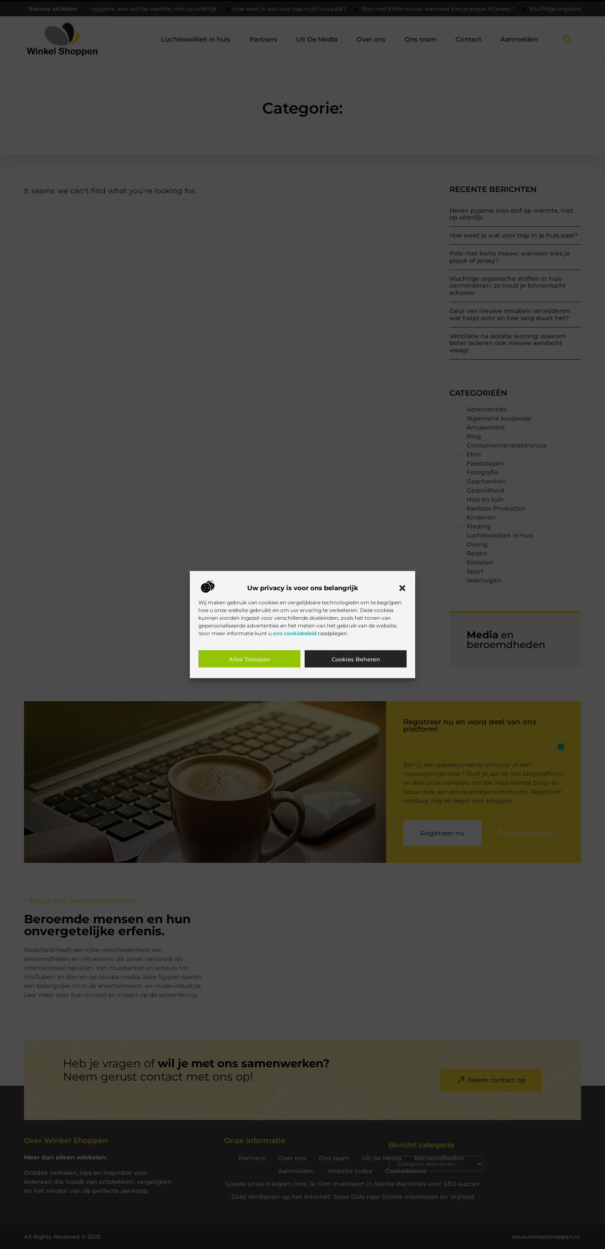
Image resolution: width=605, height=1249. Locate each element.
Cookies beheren (356, 659)
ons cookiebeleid (295, 633)
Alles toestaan (249, 659)
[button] (402, 588)
